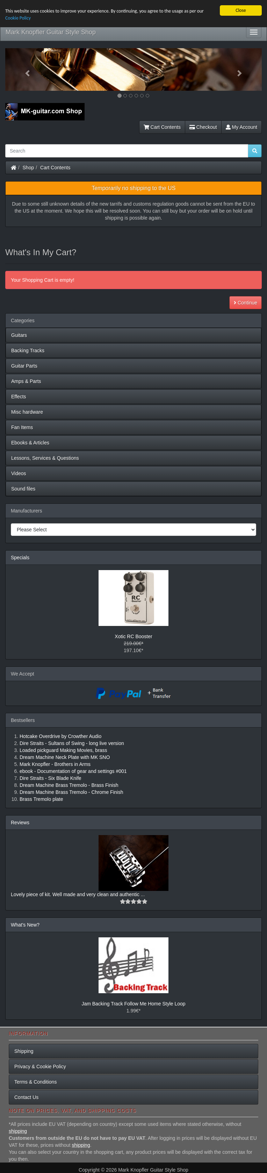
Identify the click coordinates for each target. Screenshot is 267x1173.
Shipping (24, 1051)
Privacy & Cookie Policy (40, 1066)
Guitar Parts (24, 366)
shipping (18, 1131)
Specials (20, 557)
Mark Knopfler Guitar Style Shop (51, 32)
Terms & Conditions (35, 1082)
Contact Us (26, 1097)
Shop (28, 167)
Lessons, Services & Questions (45, 458)
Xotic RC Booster (133, 636)
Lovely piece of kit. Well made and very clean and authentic (76, 894)
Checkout (203, 127)
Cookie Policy (18, 18)
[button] (24, 69)
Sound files (23, 489)
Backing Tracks (27, 350)
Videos (18, 473)
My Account (241, 127)
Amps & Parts (26, 381)
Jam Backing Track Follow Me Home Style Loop (133, 1003)
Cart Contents (162, 127)
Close (241, 10)
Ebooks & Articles (30, 442)
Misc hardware (27, 412)
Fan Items (22, 427)
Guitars (19, 335)
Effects (18, 396)
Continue (245, 302)
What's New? (25, 925)
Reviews (20, 822)
